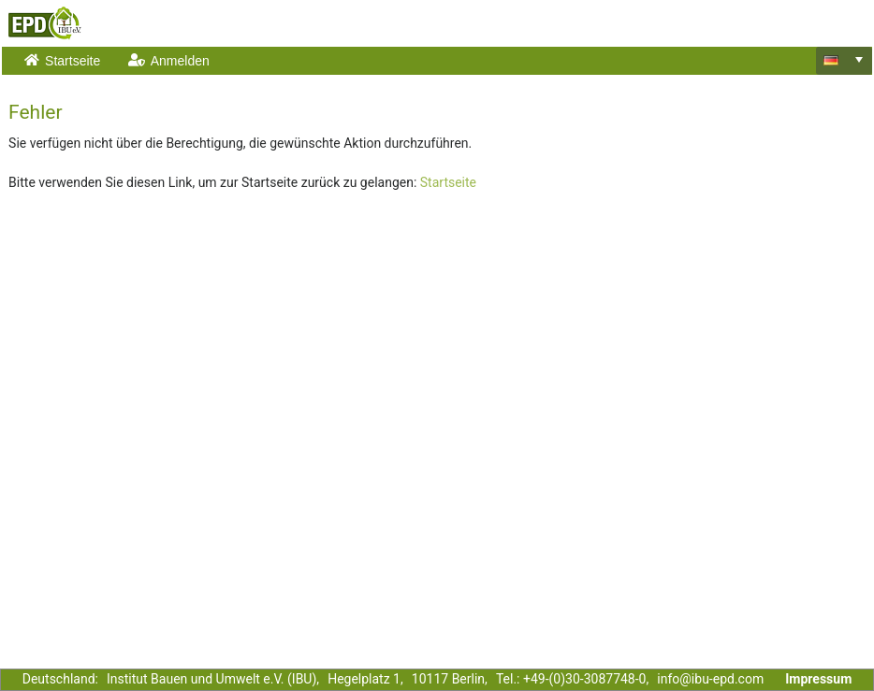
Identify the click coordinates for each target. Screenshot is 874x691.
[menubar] (412, 61)
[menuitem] (64, 61)
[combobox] (844, 61)
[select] (859, 60)
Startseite (448, 182)
